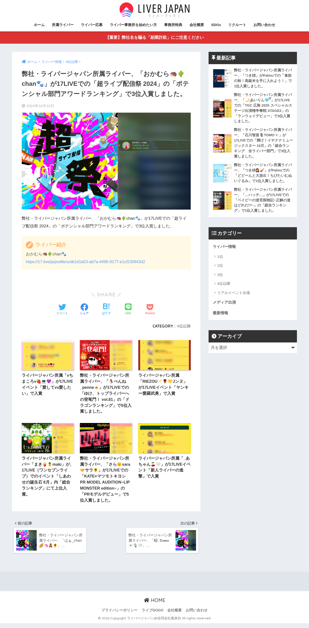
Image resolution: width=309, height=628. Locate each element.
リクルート (237, 25)
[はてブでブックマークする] (106, 309)
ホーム (39, 25)
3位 (220, 279)
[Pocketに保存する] (150, 309)
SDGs (216, 25)
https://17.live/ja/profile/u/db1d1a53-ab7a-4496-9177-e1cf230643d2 (87, 262)
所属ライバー (63, 25)
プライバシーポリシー (119, 615)
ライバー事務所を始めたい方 (133, 25)
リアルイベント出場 (233, 297)
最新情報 (221, 317)
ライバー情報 (225, 251)
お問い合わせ (264, 25)
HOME (154, 605)
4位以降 (184, 326)
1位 (220, 261)
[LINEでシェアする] (128, 309)
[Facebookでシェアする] (84, 309)
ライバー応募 (92, 25)
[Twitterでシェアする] (62, 309)
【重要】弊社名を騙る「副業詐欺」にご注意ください (154, 37)
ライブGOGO (152, 615)
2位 (220, 270)
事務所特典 (173, 25)
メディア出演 (225, 307)
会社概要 (197, 25)
